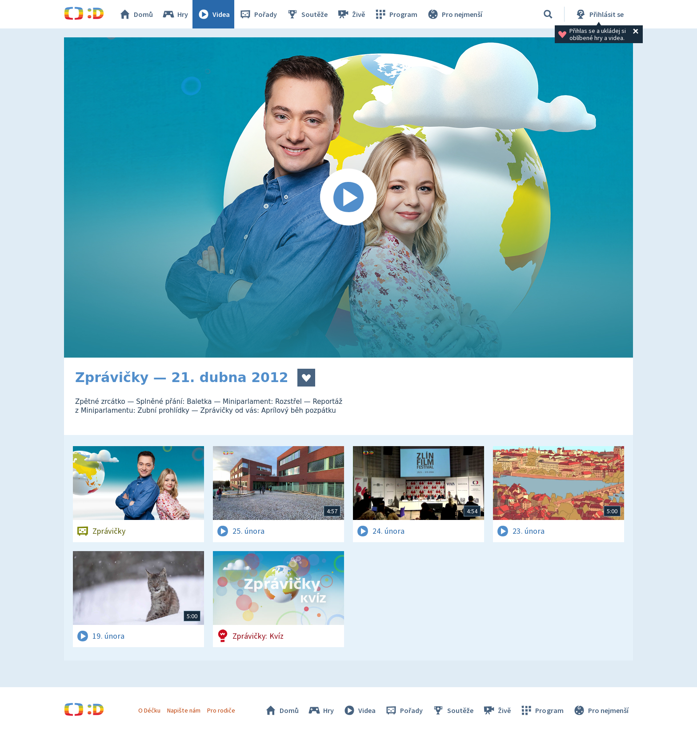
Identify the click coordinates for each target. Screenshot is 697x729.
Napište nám (183, 710)
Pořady (258, 14)
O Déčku (149, 710)
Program (395, 14)
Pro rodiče (221, 710)
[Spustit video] (348, 197)
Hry (175, 14)
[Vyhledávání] (548, 14)
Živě (350, 14)
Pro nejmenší (454, 14)
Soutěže (307, 14)
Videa (213, 14)
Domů (135, 14)
